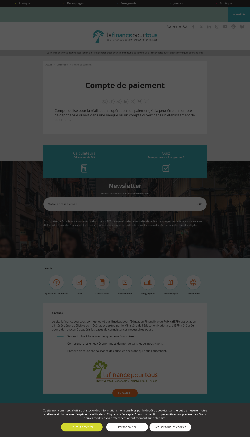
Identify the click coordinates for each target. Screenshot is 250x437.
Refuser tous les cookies (170, 427)
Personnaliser (127, 427)
